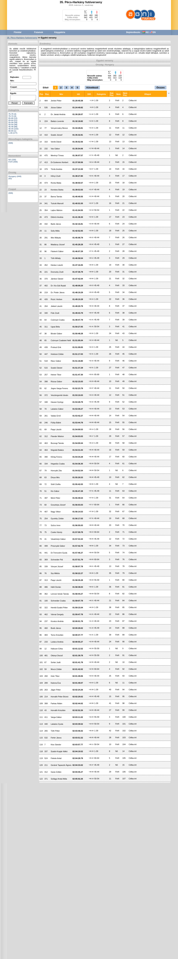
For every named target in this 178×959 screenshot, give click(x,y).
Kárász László (57, 265)
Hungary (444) (14, 176)
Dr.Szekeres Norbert (59, 162)
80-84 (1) (12, 131)
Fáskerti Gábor (57, 251)
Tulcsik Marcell (57, 203)
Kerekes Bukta (57, 190)
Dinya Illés (55, 477)
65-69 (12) (12, 118)
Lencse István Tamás (60, 594)
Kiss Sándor (56, 744)
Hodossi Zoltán (57, 354)
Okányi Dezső (57, 655)
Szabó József (56, 135)
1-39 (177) (12, 133)
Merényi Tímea (57, 155)
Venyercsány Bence (59, 128)
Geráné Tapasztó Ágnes (61, 765)
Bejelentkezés (133, 32)
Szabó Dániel (56, 368)
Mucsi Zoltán (56, 669)
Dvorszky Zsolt (57, 272)
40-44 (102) (13, 129)
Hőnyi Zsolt (55, 176)
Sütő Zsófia (56, 484)
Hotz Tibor (55, 676)
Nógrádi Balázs (57, 450)
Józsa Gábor (56, 107)
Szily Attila (55, 231)
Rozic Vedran (56, 299)
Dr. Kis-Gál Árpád (58, 286)
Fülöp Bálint (56, 423)
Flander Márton (57, 436)
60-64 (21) (12, 120)
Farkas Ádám (56, 703)
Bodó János (56, 628)
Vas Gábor (55, 149)
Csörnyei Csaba (57, 320)
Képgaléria (59, 32)
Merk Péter (55, 498)
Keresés (28, 103)
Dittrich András (57, 217)
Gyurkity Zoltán (57, 518)
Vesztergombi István (59, 395)
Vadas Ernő (56, 416)
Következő (92, 87)
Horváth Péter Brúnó (59, 697)
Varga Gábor (56, 717)
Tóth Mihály (56, 258)
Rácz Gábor (56, 361)
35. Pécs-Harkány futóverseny (22, 38)
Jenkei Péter (56, 101)
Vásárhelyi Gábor (58, 539)
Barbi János (56, 224)
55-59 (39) (12, 122)
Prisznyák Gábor (58, 546)
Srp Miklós (55, 573)
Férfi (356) (13, 162)
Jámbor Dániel (57, 279)
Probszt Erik (56, 347)
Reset (15, 103)
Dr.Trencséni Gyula (59, 553)
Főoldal (17, 32)
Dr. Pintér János (57, 292)
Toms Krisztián (57, 635)
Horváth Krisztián (58, 710)
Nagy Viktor (56, 512)
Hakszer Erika (57, 649)
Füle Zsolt (55, 313)
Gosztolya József (58, 505)
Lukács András (57, 642)
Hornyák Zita (56, 470)
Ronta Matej (56, 183)
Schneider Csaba (58, 601)
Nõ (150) (12, 160)
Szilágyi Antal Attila (59, 779)
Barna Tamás (56, 196)
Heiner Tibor (56, 375)
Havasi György (57, 402)
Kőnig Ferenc (56, 457)
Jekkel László (56, 306)
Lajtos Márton (56, 210)
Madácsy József (58, 244)
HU (145, 32)
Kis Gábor (55, 491)
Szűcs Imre (55, 525)
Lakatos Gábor (57, 409)
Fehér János (56, 738)
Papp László (56, 429)
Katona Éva (56, 683)
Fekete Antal (56, 758)
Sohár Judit (56, 662)
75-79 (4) (12, 114)
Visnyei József (57, 566)
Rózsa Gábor (56, 381)
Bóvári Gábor (56, 333)
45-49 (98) (12, 127)
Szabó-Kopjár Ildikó (59, 751)
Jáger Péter (56, 690)
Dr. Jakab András (58, 114)
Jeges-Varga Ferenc (59, 388)
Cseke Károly (56, 532)
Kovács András (57, 621)
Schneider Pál (57, 560)
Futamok (38, 32)
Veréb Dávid (56, 142)
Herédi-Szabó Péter (59, 607)
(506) (10, 143)
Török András (56, 169)
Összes (160, 87)
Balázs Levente (57, 121)
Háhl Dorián (56, 587)
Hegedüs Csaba (58, 464)
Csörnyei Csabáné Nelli (61, 340)
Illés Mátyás (56, 238)
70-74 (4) (12, 116)
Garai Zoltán (56, 772)
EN (153, 32)
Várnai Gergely (57, 614)
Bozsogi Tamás (57, 443)
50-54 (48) (12, 124)
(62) (10, 178)
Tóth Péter (55, 731)
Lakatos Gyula (57, 724)
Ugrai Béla (55, 327)
